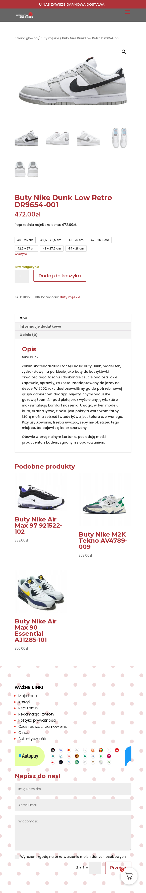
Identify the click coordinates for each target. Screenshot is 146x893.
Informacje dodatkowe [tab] (40, 326)
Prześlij (118, 867)
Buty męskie (50, 38)
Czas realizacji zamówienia (43, 726)
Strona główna (26, 38)
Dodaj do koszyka (60, 275)
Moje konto (28, 695)
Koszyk (24, 702)
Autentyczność (32, 738)
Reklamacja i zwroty (36, 714)
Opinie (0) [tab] (29, 334)
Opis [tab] (24, 318)
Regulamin (28, 708)
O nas (23, 732)
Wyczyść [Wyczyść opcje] (21, 254)
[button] (124, 51)
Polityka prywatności (37, 720)
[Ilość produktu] (22, 276)
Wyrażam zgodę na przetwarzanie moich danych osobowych (70, 856)
